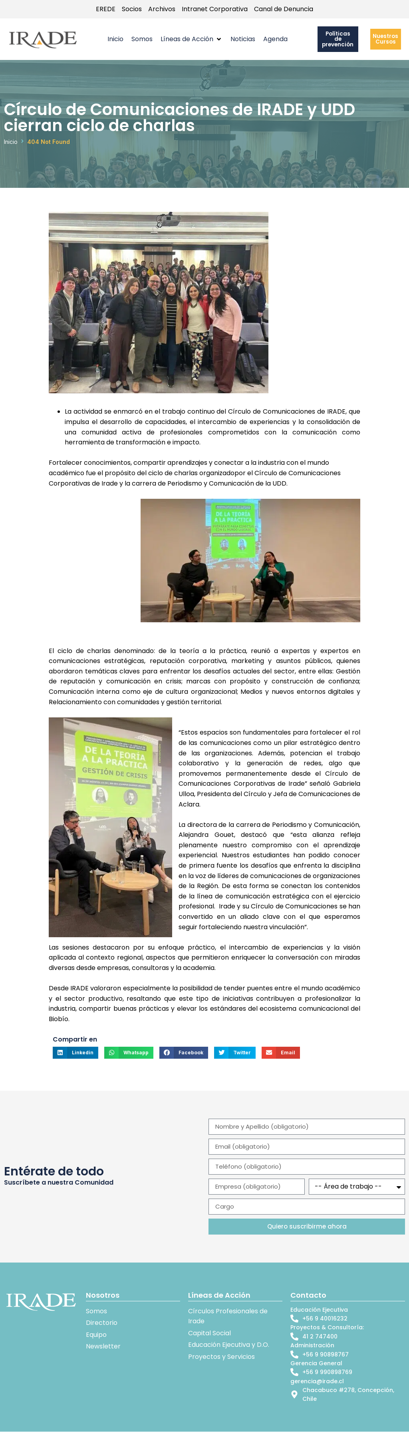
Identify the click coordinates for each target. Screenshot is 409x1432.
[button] (191, 39)
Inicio (11, 142)
